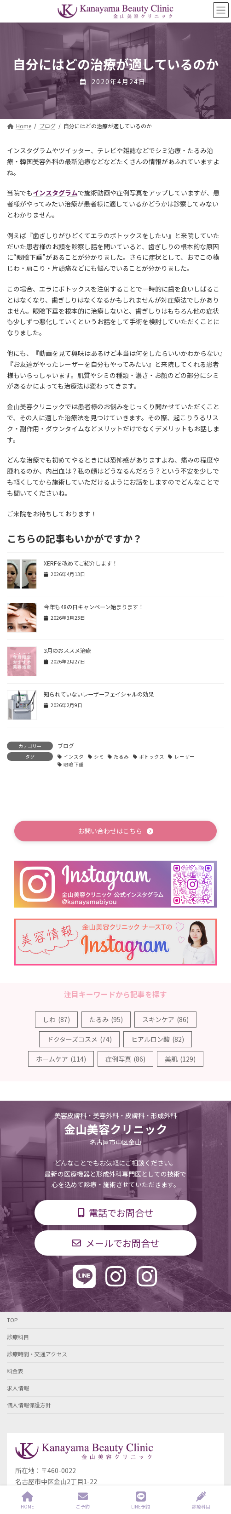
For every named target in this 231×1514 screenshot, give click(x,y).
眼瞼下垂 (74, 764)
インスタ (74, 756)
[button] (115, 831)
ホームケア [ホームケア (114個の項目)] (61, 1058)
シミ (99, 756)
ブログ (66, 745)
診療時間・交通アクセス (37, 1354)
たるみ (121, 756)
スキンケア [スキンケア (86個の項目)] (165, 1019)
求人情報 (18, 1388)
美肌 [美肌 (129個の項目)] (180, 1058)
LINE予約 (140, 1500)
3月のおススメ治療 (67, 650)
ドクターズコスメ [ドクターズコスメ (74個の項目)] (79, 1039)
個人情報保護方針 (29, 1405)
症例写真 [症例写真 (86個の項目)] (125, 1058)
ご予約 (83, 1500)
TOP (12, 1320)
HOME (27, 1500)
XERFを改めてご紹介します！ (80, 563)
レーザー (184, 756)
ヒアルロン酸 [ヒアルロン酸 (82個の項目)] (157, 1039)
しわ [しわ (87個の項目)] (56, 1019)
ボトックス (151, 756)
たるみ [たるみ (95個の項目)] (106, 1019)
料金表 (15, 1371)
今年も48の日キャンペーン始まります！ (94, 607)
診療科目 (18, 1337)
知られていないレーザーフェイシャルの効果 (99, 694)
